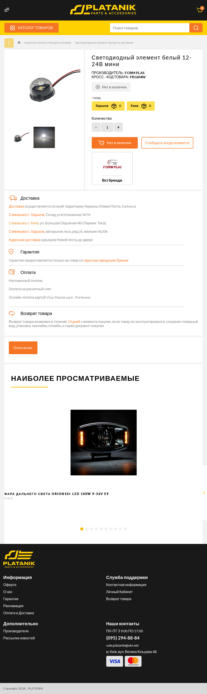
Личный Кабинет (119, 592)
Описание (22, 347)
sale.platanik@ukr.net (122, 645)
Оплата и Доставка (18, 613)
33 (9, 43)
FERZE (8, 498)
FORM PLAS (135, 73)
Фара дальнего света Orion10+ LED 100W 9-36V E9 (56, 494)
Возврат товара (118, 599)
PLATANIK (35, 688)
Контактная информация (126, 584)
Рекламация (13, 606)
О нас (7, 592)
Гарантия (10, 599)
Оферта (9, 584)
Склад (97, 98)
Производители (16, 631)
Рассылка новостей (19, 638)
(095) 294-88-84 (123, 637)
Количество (102, 118)
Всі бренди (112, 180)
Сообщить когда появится (167, 142)
